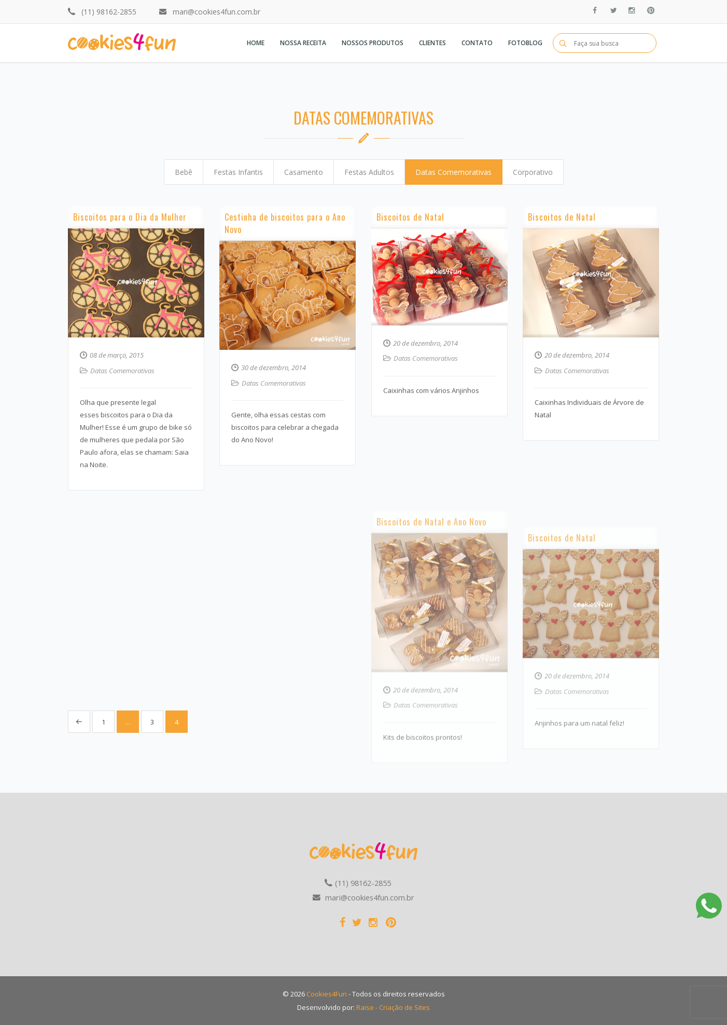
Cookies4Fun (326, 994)
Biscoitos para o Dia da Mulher (130, 258)
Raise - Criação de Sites (393, 1007)
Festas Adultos (369, 172)
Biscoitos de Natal (410, 248)
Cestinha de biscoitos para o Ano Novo (285, 261)
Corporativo (533, 172)
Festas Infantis (238, 172)
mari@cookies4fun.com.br (216, 12)
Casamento (303, 172)
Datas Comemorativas (453, 172)
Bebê (183, 172)
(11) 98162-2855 (108, 12)
